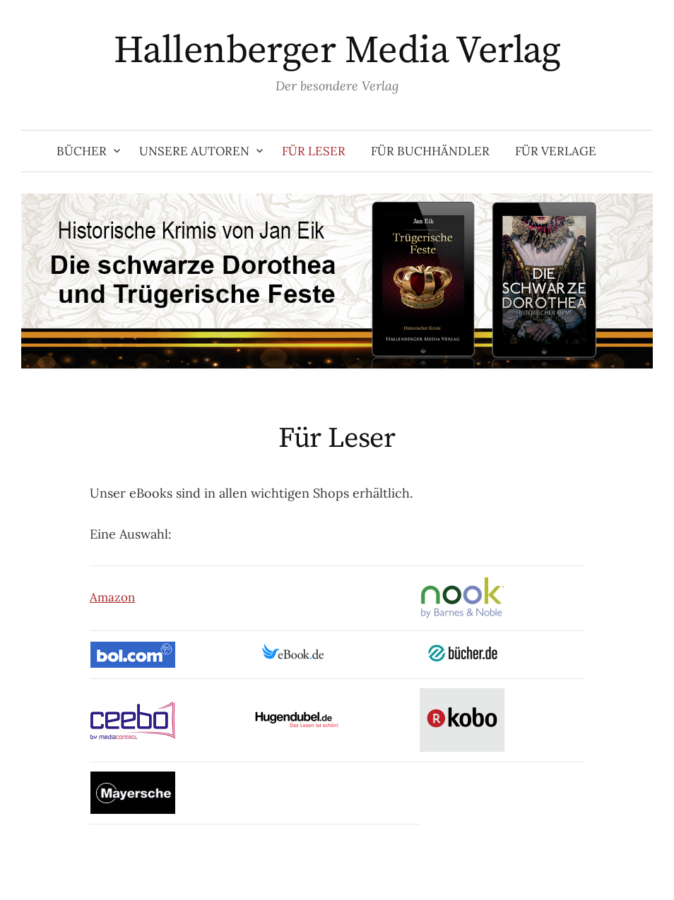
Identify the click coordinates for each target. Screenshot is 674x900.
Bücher (82, 151)
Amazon (112, 597)
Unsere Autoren (194, 151)
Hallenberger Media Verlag (337, 51)
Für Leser (313, 151)
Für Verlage (555, 151)
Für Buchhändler (430, 151)
